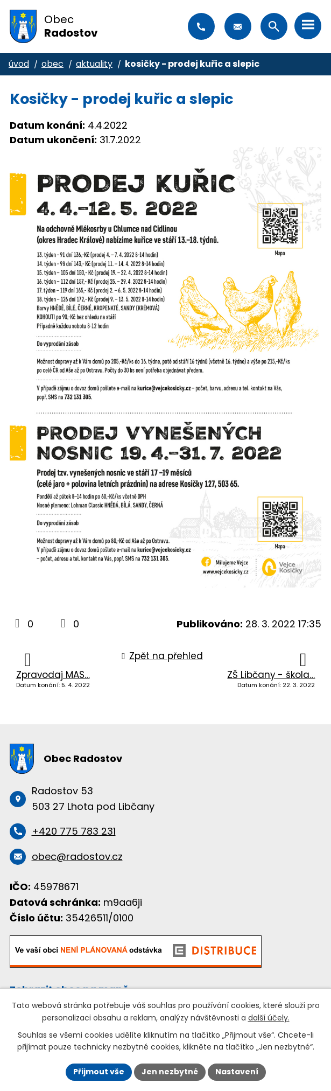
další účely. (269, 1017)
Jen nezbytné (170, 1071)
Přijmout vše (98, 1071)
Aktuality (94, 64)
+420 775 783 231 (201, 26)
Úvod (19, 64)
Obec (52, 64)
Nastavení (236, 1071)
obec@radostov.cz (237, 26)
